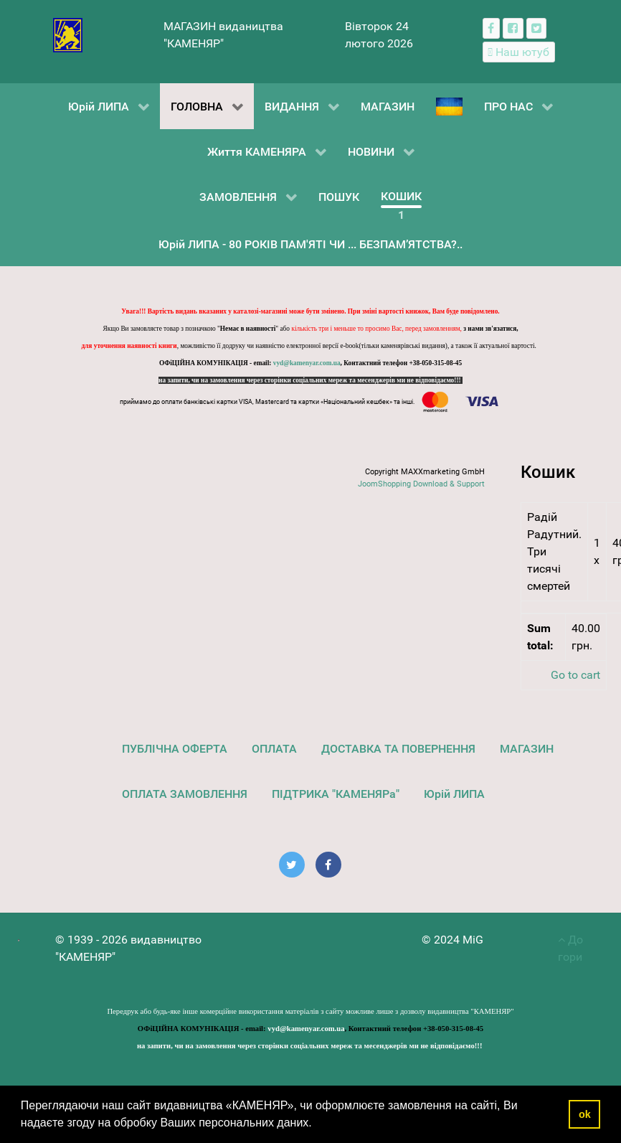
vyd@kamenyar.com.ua (307, 363)
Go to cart (575, 675)
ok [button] (585, 1114)
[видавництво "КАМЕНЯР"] (67, 34)
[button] (317, 1124)
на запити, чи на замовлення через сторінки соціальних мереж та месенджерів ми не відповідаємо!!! (310, 380)
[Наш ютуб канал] (519, 52)
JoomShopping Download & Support (421, 484)
